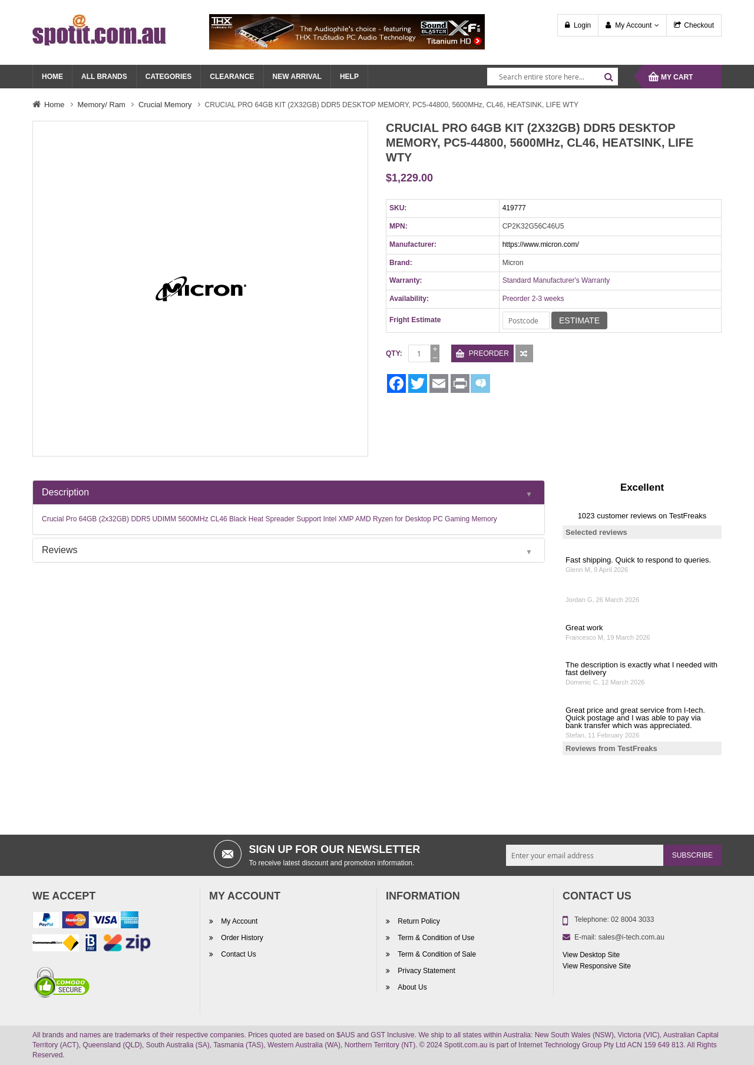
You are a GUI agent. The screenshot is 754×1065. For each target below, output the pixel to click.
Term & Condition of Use (435, 938)
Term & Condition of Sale (436, 954)
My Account (633, 25)
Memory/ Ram (101, 104)
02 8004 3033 (632, 919)
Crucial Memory (165, 104)
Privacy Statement (425, 971)
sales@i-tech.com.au (631, 937)
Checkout (699, 25)
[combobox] (552, 76)
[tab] (288, 492)
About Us (411, 987)
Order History (241, 938)
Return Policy (418, 921)
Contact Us (237, 954)
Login (582, 25)
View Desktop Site (591, 955)
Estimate (579, 320)
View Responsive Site (597, 966)
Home (54, 104)
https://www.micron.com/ (540, 244)
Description (65, 492)
